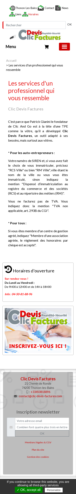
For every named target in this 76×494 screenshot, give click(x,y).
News (64, 8)
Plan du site (38, 449)
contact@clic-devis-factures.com (40, 396)
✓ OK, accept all (29, 490)
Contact (49, 8)
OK (69, 24)
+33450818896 (40, 392)
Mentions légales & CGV (38, 442)
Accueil (11, 60)
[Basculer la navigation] (64, 46)
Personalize (54, 490)
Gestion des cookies (38, 456)
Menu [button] (11, 46)
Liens (18, 14)
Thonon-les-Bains (26, 8)
